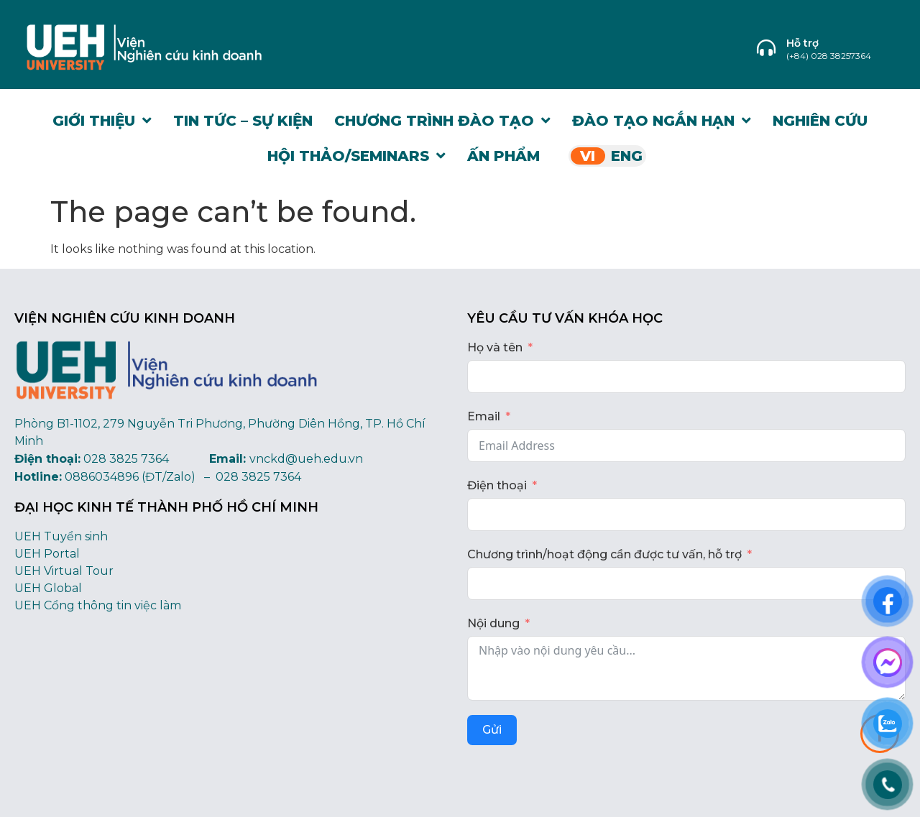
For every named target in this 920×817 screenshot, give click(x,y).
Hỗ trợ (802, 43)
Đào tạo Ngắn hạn (661, 120)
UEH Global (48, 588)
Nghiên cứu (820, 120)
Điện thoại (497, 485)
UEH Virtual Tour (64, 571)
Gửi (492, 730)
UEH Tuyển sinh (61, 536)
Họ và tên (495, 347)
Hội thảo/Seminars (356, 156)
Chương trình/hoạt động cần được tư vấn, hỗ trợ (604, 554)
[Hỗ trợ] (766, 47)
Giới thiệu (102, 120)
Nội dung (493, 623)
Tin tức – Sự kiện (243, 120)
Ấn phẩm (503, 156)
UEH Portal (47, 553)
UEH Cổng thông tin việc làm (97, 605)
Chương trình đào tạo (442, 120)
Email (483, 416)
